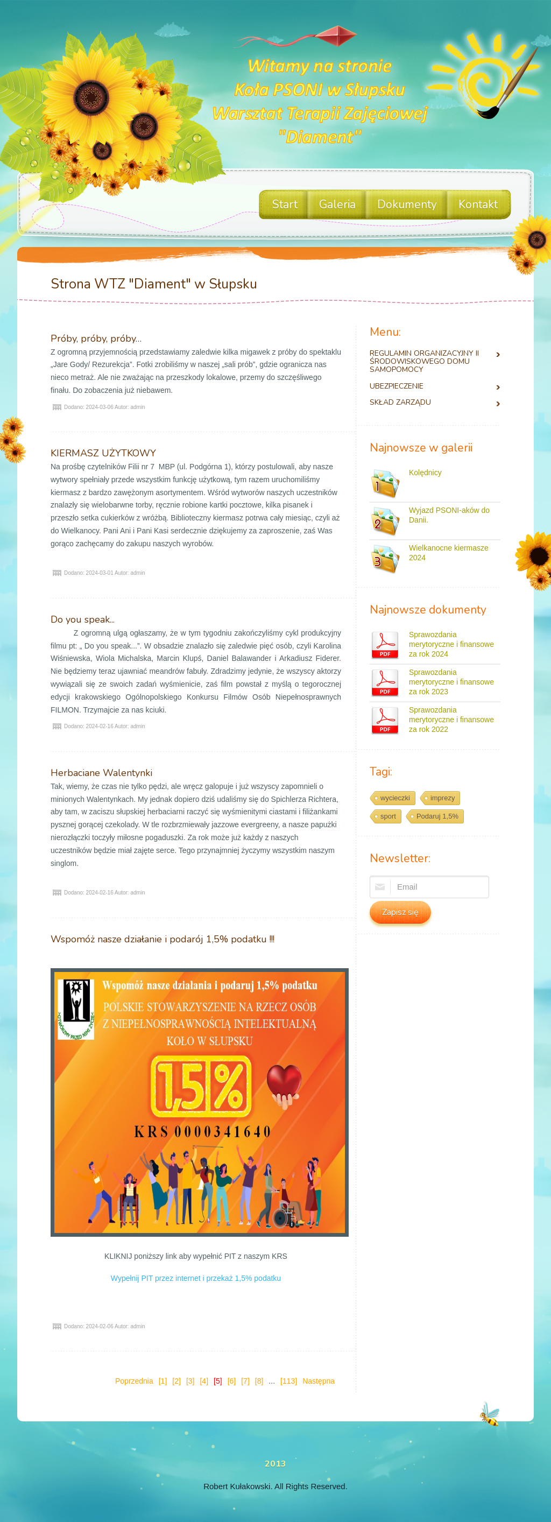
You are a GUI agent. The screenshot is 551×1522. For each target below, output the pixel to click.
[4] (204, 1381)
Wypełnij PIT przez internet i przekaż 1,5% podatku (196, 1278)
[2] (176, 1381)
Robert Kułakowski (236, 1486)
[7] (245, 1381)
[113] (288, 1381)
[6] (232, 1381)
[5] (218, 1381)
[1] (163, 1381)
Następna (318, 1381)
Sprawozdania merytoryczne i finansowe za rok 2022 (451, 720)
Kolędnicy (425, 472)
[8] (259, 1381)
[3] (190, 1381)
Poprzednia (134, 1381)
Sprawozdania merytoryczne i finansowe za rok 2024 (451, 644)
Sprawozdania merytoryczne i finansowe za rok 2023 (451, 682)
